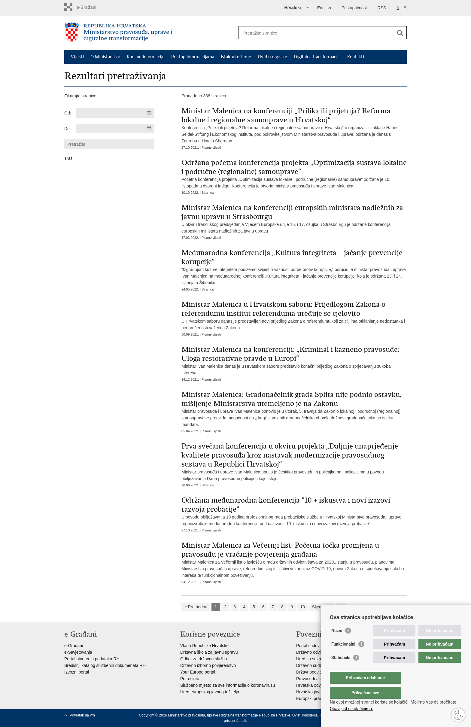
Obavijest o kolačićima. (351, 708)
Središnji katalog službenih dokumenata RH (105, 665)
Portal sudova (309, 645)
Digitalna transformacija (317, 56)
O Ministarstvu (105, 56)
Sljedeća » (322, 606)
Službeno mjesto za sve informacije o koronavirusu (227, 685)
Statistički (340, 669)
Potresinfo (189, 678)
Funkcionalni (343, 656)
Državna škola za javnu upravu (209, 652)
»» (341, 606)
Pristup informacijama (192, 56)
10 (302, 606)
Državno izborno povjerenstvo (208, 665)
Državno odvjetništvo (315, 652)
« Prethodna (195, 606)
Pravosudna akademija (317, 678)
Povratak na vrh (82, 715)
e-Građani (73, 645)
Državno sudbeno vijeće (318, 665)
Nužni (336, 642)
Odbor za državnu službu (203, 658)
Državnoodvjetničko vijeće (320, 672)
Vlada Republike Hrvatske (204, 645)
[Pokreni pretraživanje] (400, 33)
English (324, 7)
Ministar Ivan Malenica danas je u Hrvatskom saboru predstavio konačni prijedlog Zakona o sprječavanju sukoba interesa (294, 360)
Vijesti (77, 56)
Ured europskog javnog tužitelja (209, 691)
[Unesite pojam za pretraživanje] (316, 33)
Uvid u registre (272, 56)
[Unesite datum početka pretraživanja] (115, 113)
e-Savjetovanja (78, 652)
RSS (382, 7)
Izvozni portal (76, 672)
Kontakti (355, 56)
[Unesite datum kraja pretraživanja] (115, 128)
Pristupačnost (354, 7)
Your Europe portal (197, 672)
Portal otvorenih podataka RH (92, 658)
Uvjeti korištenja (305, 715)
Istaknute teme (236, 56)
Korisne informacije (146, 56)
